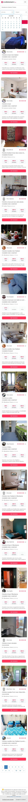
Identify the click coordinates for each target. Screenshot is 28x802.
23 (19, 25)
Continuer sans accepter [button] (8, 799)
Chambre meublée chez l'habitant (11, 251)
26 (8, 27)
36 (20, 770)
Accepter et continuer (21, 799)
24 (2, 27)
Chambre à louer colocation (9, 643)
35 (16, 770)
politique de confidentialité (15, 796)
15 (16, 23)
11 (5, 23)
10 (2, 23)
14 (13, 23)
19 (8, 25)
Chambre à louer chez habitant (10, 55)
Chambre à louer (6, 104)
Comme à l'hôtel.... (7, 447)
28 (13, 27)
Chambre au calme (7, 398)
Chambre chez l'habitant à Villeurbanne (12, 496)
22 (16, 25)
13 (11, 23)
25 (5, 27)
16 (19, 23)
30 (19, 27)
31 (2, 29)
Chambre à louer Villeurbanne (10, 594)
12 (8, 23)
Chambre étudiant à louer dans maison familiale (14, 153)
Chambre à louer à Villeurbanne (10, 545)
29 (16, 27)
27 (11, 27)
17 (2, 25)
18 (5, 25)
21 (13, 25)
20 (11, 25)
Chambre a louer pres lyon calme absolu (12, 202)
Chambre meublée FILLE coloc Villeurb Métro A (14, 692)
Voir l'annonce (14, 72)
